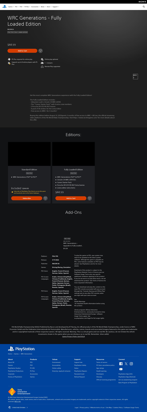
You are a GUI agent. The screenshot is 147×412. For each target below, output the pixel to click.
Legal (76, 407)
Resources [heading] (100, 359)
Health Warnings (79, 301)
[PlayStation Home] (4, 6)
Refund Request (79, 377)
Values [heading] (54, 359)
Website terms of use (97, 407)
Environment (56, 362)
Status (76, 368)
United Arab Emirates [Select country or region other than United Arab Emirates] (18, 407)
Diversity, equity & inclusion (61, 371)
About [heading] (10, 359)
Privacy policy (84, 407)
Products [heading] (33, 359)
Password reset (79, 374)
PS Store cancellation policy (105, 365)
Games (10, 7)
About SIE (11, 362)
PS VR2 (32, 368)
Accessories (34, 7)
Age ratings (100, 368)
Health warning (101, 371)
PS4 (21, 7)
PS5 (16, 7)
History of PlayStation (15, 377)
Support (55, 7)
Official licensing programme (106, 380)
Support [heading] (77, 359)
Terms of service (101, 362)
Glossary (99, 377)
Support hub (78, 362)
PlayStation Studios (14, 368)
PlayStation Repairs (80, 371)
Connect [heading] (121, 359)
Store (48, 7)
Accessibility (56, 365)
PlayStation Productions (15, 371)
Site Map (109, 407)
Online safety (56, 368)
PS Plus (26, 7)
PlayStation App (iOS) (125, 374)
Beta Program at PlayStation (127, 383)
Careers (10, 365)
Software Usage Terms (131, 407)
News (42, 7)
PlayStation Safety (80, 365)
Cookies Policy (118, 407)
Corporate (11, 374)
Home (10, 354)
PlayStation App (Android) (126, 377)
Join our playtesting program (127, 380)
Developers (100, 374)
